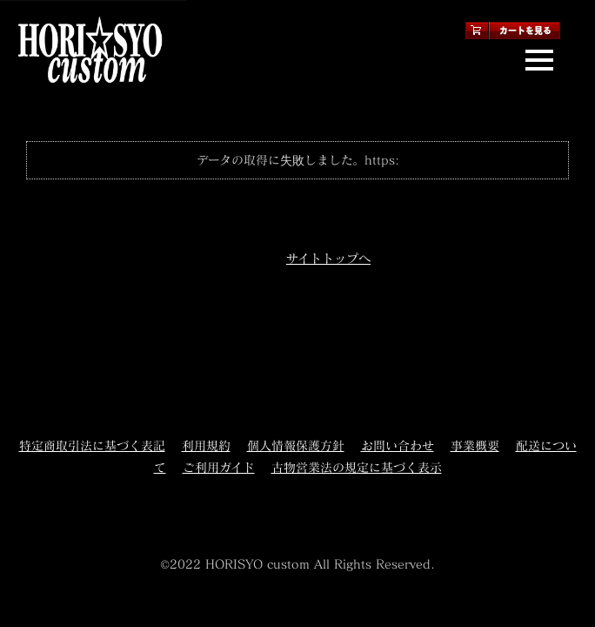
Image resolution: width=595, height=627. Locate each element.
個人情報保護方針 (295, 445)
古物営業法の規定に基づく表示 (356, 467)
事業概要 (475, 445)
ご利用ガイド (219, 467)
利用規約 (206, 445)
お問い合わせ (397, 445)
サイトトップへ (328, 258)
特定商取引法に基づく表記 (92, 445)
